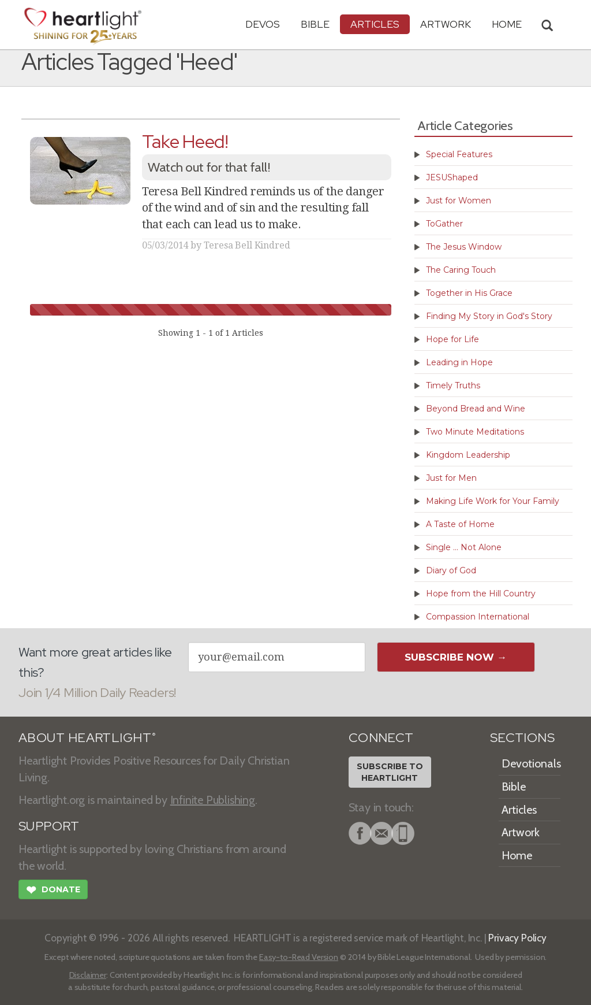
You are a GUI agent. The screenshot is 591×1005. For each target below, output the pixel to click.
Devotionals (531, 763)
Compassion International (477, 616)
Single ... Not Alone (464, 547)
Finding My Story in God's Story (489, 316)
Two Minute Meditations (475, 432)
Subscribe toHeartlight (390, 772)
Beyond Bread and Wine (475, 408)
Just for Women (458, 200)
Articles (374, 24)
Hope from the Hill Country (481, 593)
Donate (53, 891)
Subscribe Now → (456, 657)
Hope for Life (452, 339)
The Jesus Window (464, 247)
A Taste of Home (460, 524)
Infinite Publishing (212, 800)
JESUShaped (452, 177)
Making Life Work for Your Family (492, 501)
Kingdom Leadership (468, 455)
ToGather (444, 223)
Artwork (445, 24)
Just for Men (451, 478)
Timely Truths (453, 385)
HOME (507, 24)
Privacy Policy (517, 938)
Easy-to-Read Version (298, 957)
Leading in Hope (459, 362)
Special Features (459, 154)
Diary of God (451, 570)
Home (517, 855)
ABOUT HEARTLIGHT (87, 737)
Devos (262, 24)
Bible (315, 24)
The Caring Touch (461, 270)
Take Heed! (185, 141)
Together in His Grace (469, 293)
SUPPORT (48, 826)
